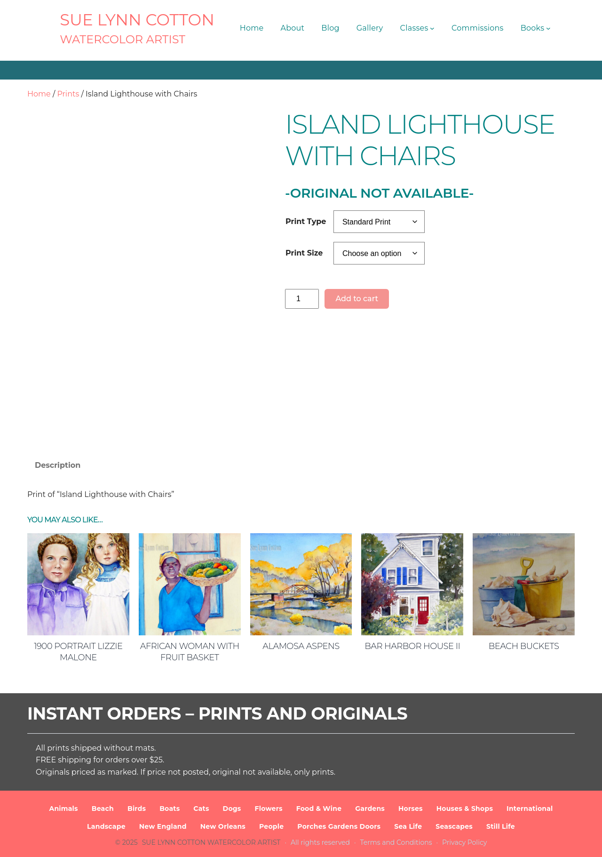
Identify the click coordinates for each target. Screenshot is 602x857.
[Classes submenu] (432, 28)
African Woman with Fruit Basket (189, 651)
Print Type (305, 221)
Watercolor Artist (122, 39)
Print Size (304, 252)
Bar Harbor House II (412, 646)
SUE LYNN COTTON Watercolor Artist (211, 842)
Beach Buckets (524, 646)
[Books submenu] (548, 28)
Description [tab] (57, 465)
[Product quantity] (302, 298)
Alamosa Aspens (300, 646)
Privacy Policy (464, 842)
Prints (68, 93)
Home (39, 93)
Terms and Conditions (396, 842)
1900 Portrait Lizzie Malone (78, 651)
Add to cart (356, 298)
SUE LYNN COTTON (137, 20)
